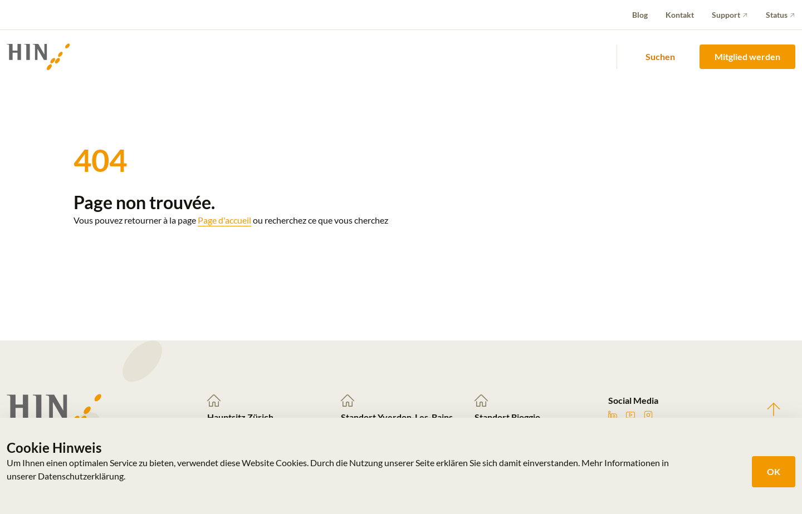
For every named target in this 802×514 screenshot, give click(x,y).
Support (726, 14)
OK (773, 471)
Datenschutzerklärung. (81, 476)
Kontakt (680, 14)
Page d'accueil (224, 220)
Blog (640, 14)
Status (777, 14)
